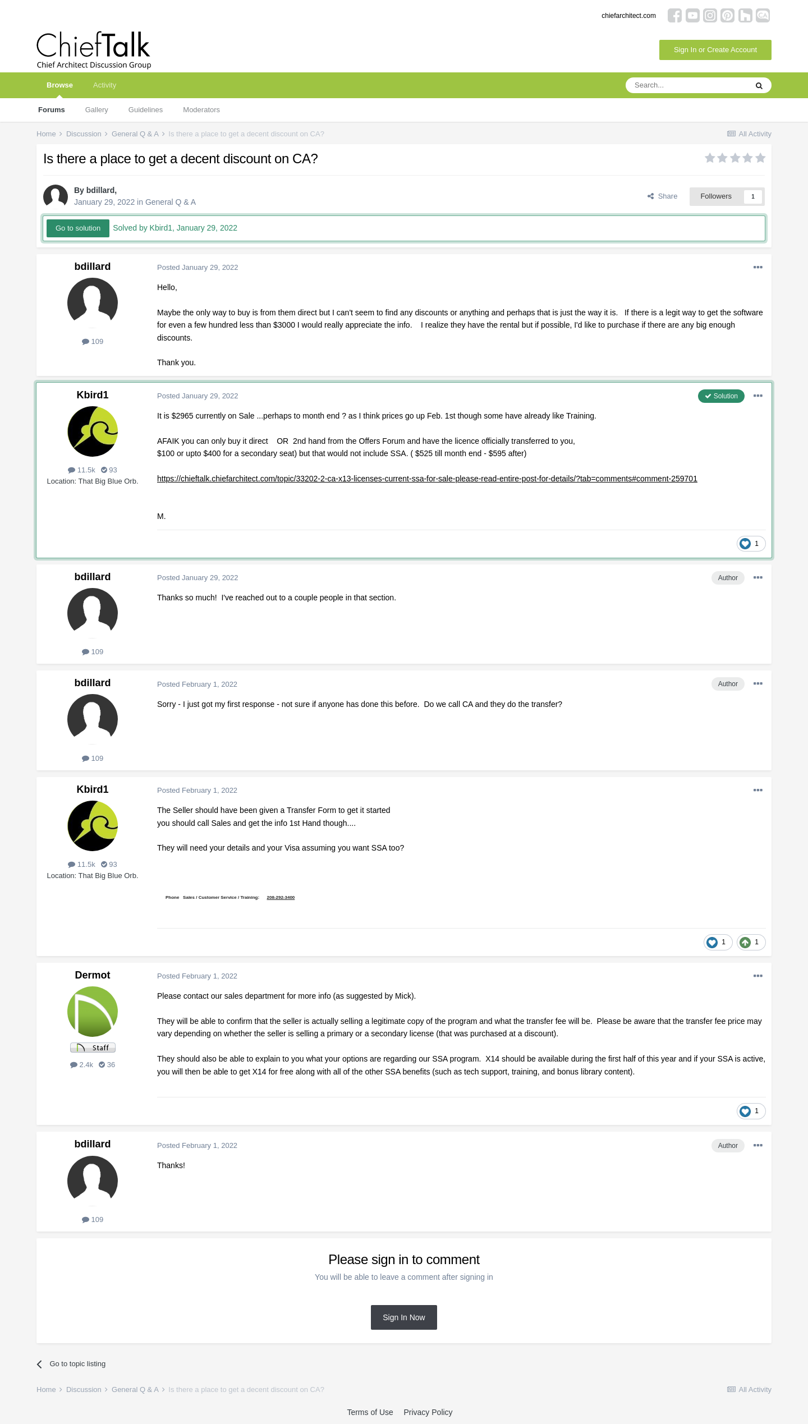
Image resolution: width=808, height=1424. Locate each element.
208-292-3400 (281, 897)
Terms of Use (370, 1412)
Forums (51, 109)
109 (92, 341)
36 (107, 1064)
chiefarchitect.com (629, 16)
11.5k (81, 470)
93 (109, 470)
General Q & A (170, 201)
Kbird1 (92, 395)
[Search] (686, 85)
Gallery (96, 109)
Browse (60, 89)
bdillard (100, 190)
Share (662, 196)
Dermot (92, 975)
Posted (197, 267)
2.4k (81, 1064)
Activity (104, 85)
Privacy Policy (427, 1412)
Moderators (201, 109)
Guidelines (145, 109)
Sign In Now (404, 1317)
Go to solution (78, 228)
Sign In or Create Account (715, 49)
